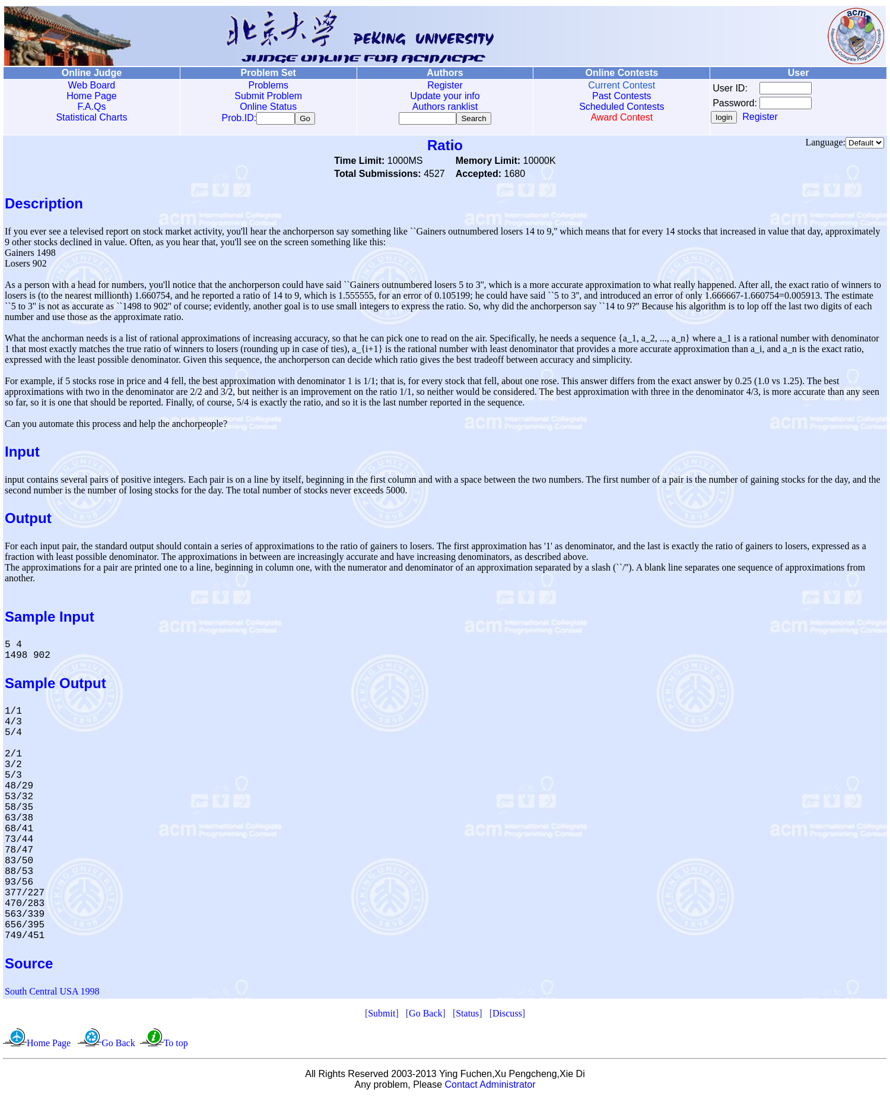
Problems (268, 85)
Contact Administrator (490, 1087)
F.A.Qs (91, 107)
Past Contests (621, 96)
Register (445, 85)
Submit (381, 1016)
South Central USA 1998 (52, 994)
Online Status (268, 107)
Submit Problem (268, 96)
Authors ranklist (445, 107)
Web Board (92, 85)
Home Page (91, 96)
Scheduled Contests (621, 107)
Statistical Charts (91, 117)
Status (467, 1016)
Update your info (444, 96)
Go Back (425, 1016)
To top (176, 1045)
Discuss (507, 1016)
